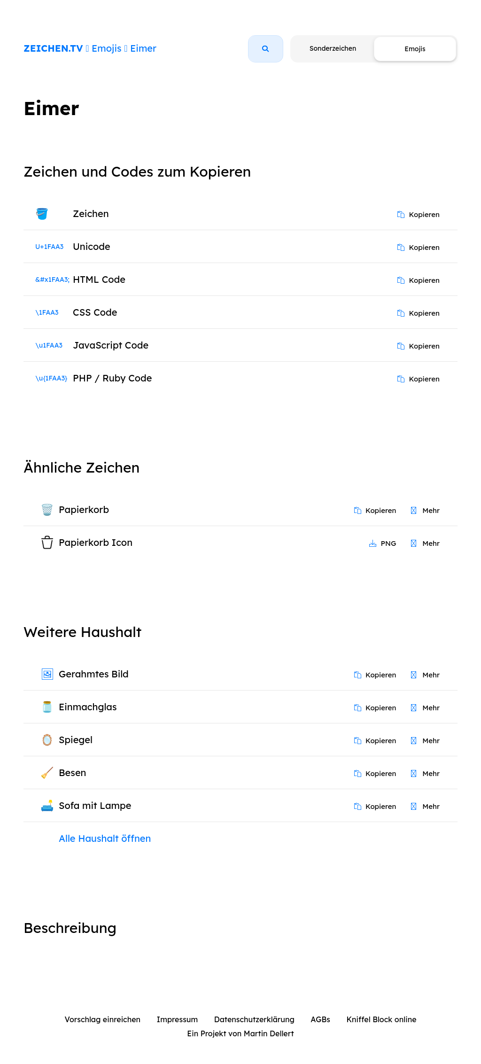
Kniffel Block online (381, 1019)
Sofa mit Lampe (95, 805)
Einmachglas (87, 707)
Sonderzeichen (333, 48)
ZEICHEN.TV (53, 48)
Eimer (143, 48)
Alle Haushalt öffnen (105, 838)
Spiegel (76, 740)
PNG (382, 543)
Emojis (106, 48)
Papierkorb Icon (95, 542)
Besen (72, 772)
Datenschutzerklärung (254, 1019)
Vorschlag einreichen (102, 1019)
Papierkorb (84, 509)
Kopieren (418, 214)
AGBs (320, 1019)
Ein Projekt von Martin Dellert (240, 1033)
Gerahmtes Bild (94, 674)
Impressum (177, 1019)
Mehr (425, 510)
